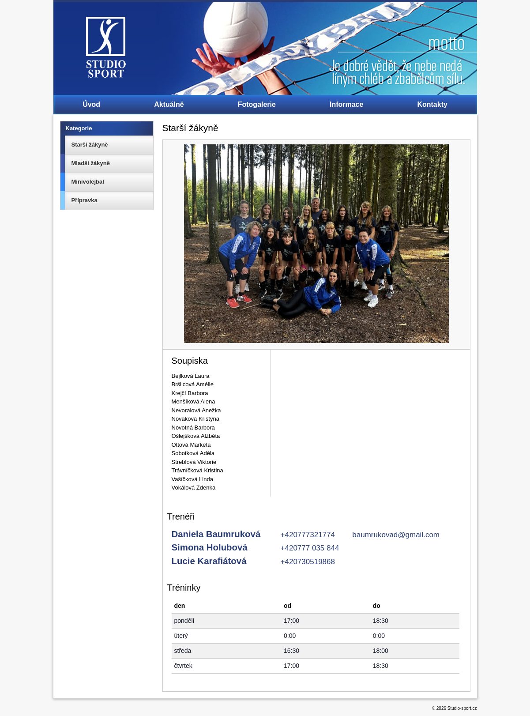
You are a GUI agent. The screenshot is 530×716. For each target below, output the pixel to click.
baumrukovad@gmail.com (396, 535)
